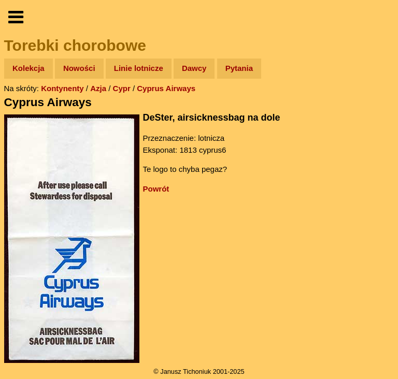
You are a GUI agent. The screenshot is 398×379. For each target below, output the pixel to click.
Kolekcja (28, 68)
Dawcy (194, 68)
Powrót (156, 188)
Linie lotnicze (138, 68)
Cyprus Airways (166, 88)
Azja (98, 88)
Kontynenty (62, 88)
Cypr (122, 88)
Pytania (239, 68)
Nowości (79, 68)
